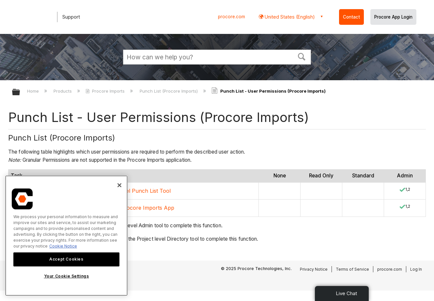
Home (33, 91)
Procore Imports (105, 91)
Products (63, 91)
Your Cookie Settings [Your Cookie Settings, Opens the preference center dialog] (66, 276)
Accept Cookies (66, 259)
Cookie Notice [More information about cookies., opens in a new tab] (63, 246)
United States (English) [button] (289, 17)
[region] (66, 235)
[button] (302, 56)
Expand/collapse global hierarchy (20, 92)
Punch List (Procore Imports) (169, 91)
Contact (351, 17)
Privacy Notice (314, 269)
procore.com (231, 16)
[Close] (119, 185)
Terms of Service (352, 269)
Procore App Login (393, 17)
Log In (416, 269)
